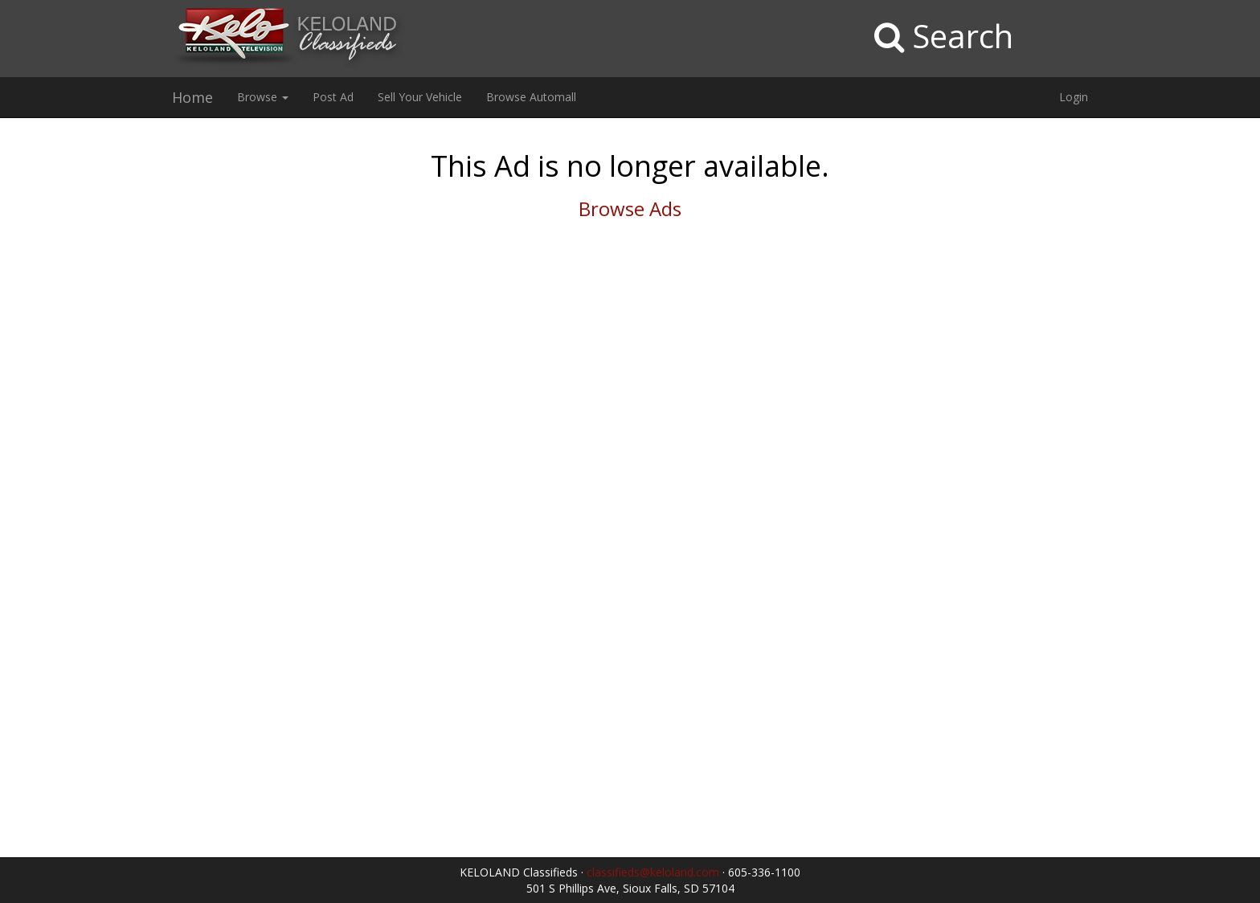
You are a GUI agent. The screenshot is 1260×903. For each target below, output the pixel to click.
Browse (262, 96)
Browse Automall (531, 96)
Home (192, 97)
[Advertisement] (105, 375)
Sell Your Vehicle (420, 96)
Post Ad (333, 96)
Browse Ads (630, 208)
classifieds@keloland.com (653, 872)
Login (1073, 96)
